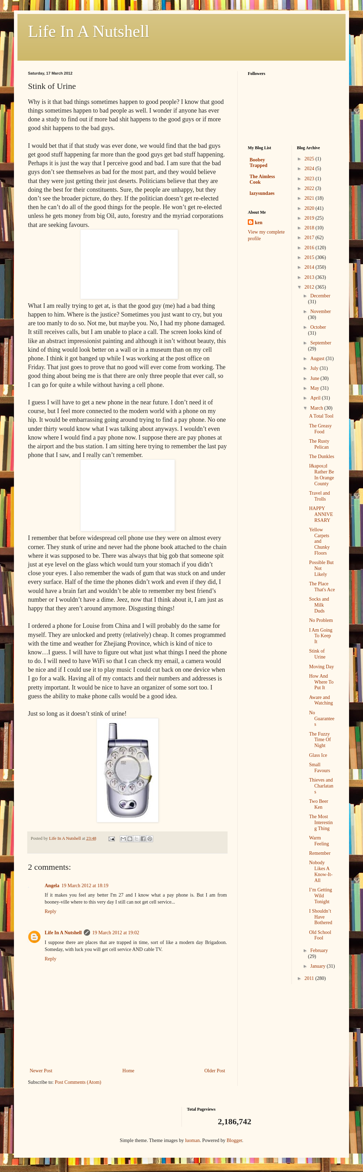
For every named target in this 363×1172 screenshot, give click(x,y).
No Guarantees (321, 718)
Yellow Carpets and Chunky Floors (319, 541)
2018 (310, 227)
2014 (310, 267)
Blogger (234, 1140)
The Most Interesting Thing (321, 822)
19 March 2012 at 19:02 (115, 932)
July (315, 368)
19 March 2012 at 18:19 (85, 885)
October (318, 327)
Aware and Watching (321, 700)
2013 (310, 277)
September (320, 342)
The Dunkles (321, 456)
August (318, 358)
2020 (310, 208)
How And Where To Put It (321, 682)
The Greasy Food (320, 428)
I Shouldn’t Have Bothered (320, 917)
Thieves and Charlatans (321, 785)
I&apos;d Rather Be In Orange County (321, 474)
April (316, 398)
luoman (192, 1140)
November (320, 311)
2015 (310, 257)
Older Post (215, 1070)
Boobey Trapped (258, 162)
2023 (310, 178)
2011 (309, 978)
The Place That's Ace (322, 586)
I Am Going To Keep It (320, 636)
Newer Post (41, 1070)
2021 (310, 198)
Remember (319, 853)
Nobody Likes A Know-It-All (320, 871)
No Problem (321, 620)
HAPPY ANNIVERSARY (321, 514)
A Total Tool (321, 416)
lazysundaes (262, 193)
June (315, 378)
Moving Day (321, 666)
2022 (310, 188)
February (319, 950)
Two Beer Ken (318, 804)
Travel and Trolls (319, 496)
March (317, 408)
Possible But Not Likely (321, 568)
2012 (310, 287)
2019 (310, 218)
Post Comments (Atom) (78, 1082)
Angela (52, 885)
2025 (310, 158)
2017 (310, 237)
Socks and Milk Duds (319, 605)
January (318, 966)
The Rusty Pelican (319, 444)
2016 (310, 247)
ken (258, 222)
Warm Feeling (319, 840)
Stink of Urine (317, 654)
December (320, 295)
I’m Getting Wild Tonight (320, 895)
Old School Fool (320, 935)
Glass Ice (318, 755)
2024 (310, 168)
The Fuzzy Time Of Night (320, 739)
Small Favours (319, 767)
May (315, 388)
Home (128, 1070)
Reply (50, 911)
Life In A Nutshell (88, 31)
